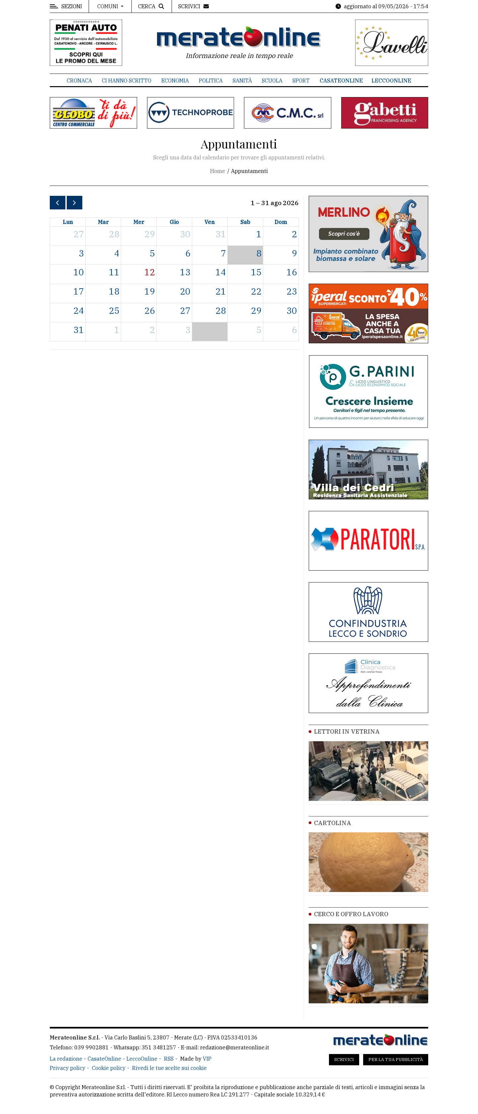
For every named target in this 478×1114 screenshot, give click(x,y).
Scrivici (344, 1059)
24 (78, 310)
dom (281, 222)
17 (78, 291)
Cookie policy (108, 1068)
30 (185, 234)
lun (68, 222)
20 (185, 291)
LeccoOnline (391, 80)
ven (209, 222)
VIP (207, 1058)
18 (114, 291)
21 (220, 291)
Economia (175, 80)
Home (217, 171)
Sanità (242, 80)
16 (291, 272)
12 (149, 272)
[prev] (57, 202)
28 (114, 234)
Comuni (108, 6)
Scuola (272, 80)
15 (256, 272)
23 (291, 291)
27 (78, 234)
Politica (211, 80)
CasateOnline (341, 80)
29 (149, 234)
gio (174, 222)
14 (220, 272)
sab (245, 222)
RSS (169, 1058)
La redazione (66, 1058)
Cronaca (79, 80)
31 (220, 234)
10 (78, 272)
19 (149, 291)
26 (149, 310)
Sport (301, 80)
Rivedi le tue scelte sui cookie (169, 1068)
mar (103, 222)
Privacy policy (67, 1068)
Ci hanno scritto (126, 80)
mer (138, 222)
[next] (74, 202)
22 (256, 291)
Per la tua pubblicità (395, 1059)
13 (185, 272)
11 (114, 272)
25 (114, 310)
